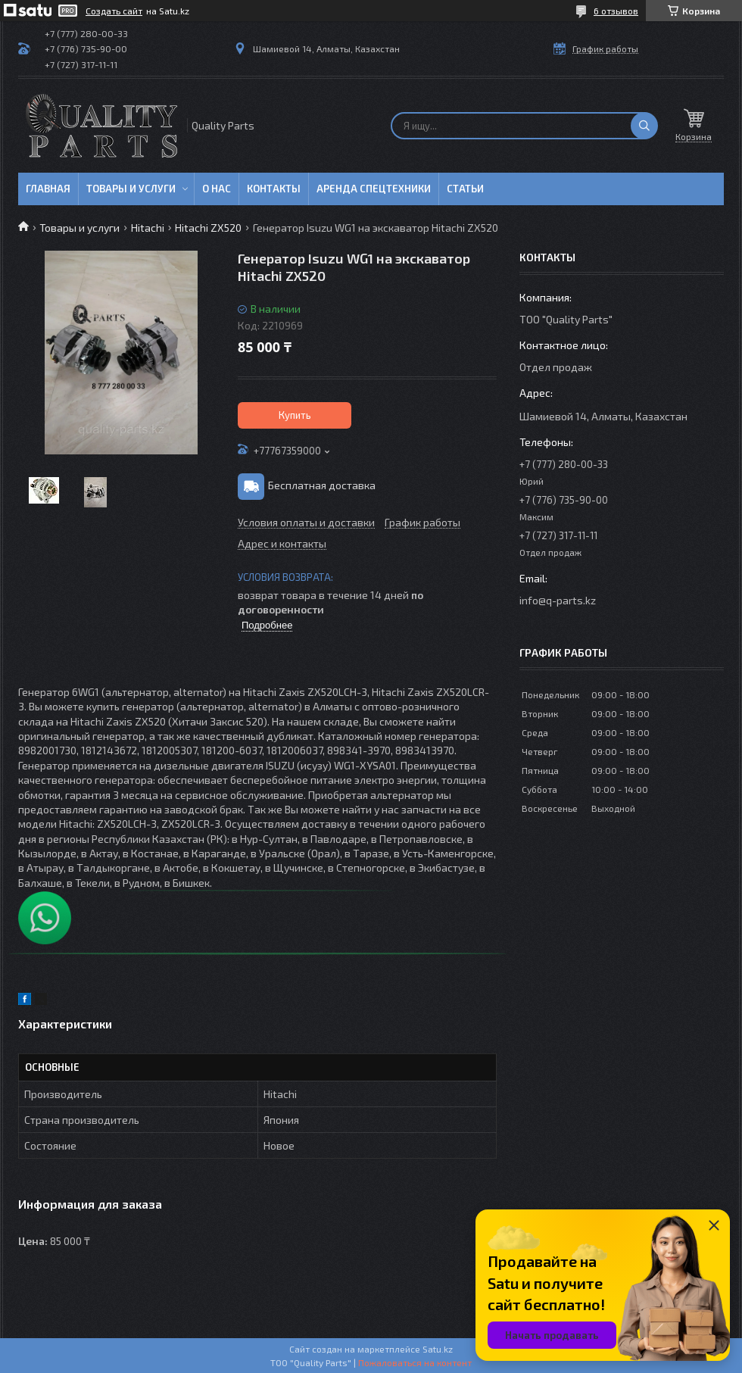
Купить (295, 415)
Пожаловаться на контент (415, 1362)
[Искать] (644, 125)
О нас (216, 189)
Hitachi (147, 227)
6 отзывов (616, 10)
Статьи (465, 189)
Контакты (274, 189)
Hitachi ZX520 (208, 227)
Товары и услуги (131, 189)
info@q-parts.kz (557, 600)
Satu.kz (437, 1348)
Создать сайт (114, 10)
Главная (48, 189)
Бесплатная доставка (322, 485)
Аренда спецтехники (373, 189)
